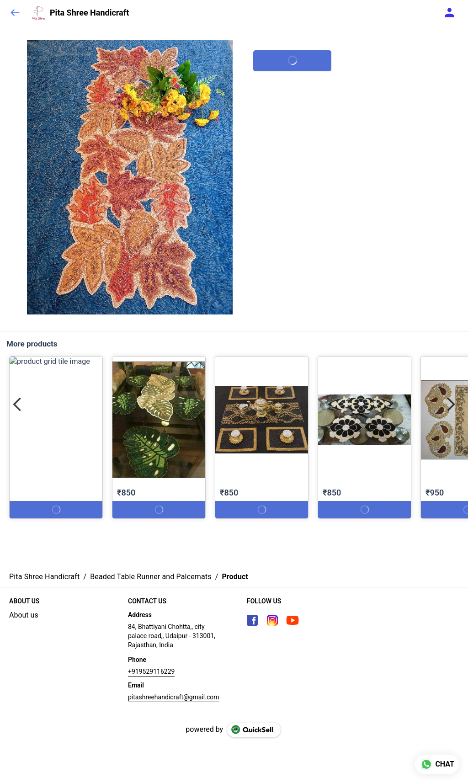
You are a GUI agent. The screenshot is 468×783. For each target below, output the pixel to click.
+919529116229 (151, 671)
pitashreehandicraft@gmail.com (173, 697)
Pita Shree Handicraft (89, 12)
